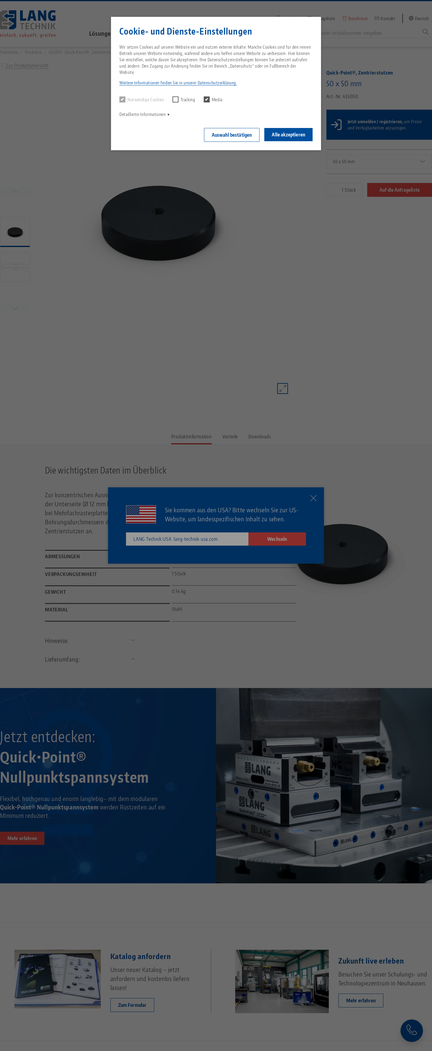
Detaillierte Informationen (142, 114)
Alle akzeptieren (288, 135)
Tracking (183, 99)
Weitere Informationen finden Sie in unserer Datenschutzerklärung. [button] (178, 82)
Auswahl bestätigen (232, 135)
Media (213, 99)
